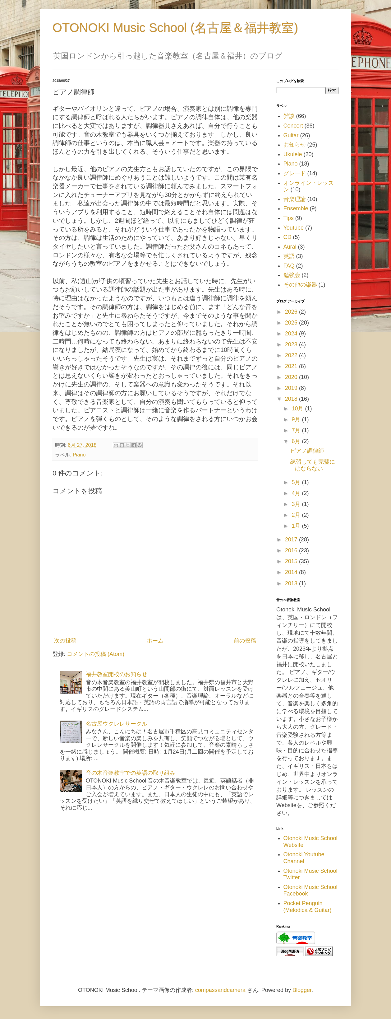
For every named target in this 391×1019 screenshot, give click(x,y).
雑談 (289, 116)
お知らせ (294, 145)
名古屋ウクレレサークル (116, 724)
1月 (297, 526)
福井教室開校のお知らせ (116, 674)
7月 (297, 430)
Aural (290, 247)
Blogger (301, 990)
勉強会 (291, 275)
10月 (298, 408)
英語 (289, 256)
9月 (297, 419)
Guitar (291, 135)
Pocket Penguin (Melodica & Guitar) (307, 906)
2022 (292, 355)
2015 (292, 561)
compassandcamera (220, 990)
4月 (297, 493)
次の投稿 (65, 641)
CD (287, 237)
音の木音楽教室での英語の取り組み (130, 773)
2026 (292, 312)
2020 (292, 377)
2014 (292, 572)
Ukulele (292, 154)
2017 (292, 539)
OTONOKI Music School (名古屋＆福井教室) (175, 28)
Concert (293, 126)
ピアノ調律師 (307, 451)
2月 (297, 515)
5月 (297, 482)
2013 (292, 583)
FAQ (289, 266)
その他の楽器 (300, 285)
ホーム (155, 641)
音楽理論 (294, 199)
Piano (79, 454)
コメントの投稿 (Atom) (95, 654)
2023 (292, 344)
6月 (297, 441)
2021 (292, 366)
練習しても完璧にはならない (312, 465)
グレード (294, 173)
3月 (297, 504)
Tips (288, 218)
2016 (292, 550)
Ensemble (295, 208)
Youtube (293, 228)
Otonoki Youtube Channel (303, 857)
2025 (292, 323)
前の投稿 (245, 641)
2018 (292, 399)
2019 (292, 388)
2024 (292, 333)
